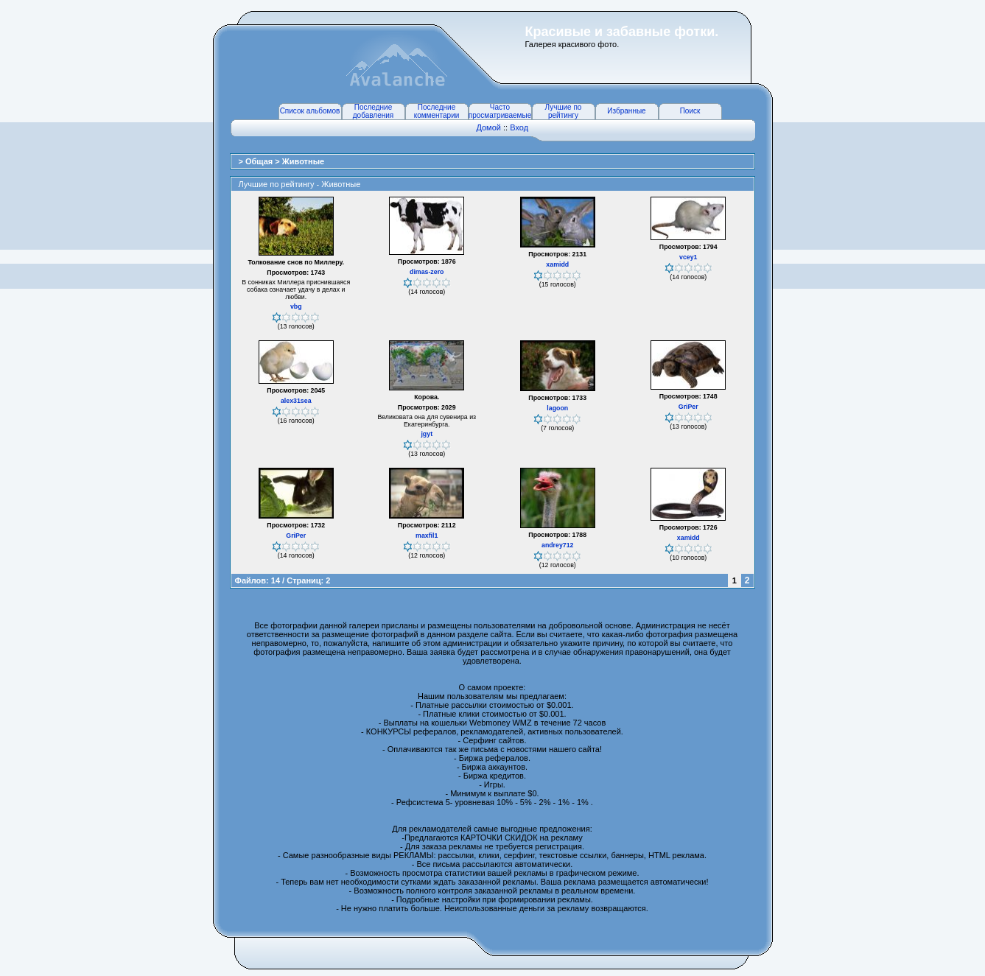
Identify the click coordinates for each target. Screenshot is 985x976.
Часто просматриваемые (500, 111)
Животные (303, 161)
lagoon (557, 408)
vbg (296, 306)
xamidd (557, 264)
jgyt (426, 434)
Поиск (690, 111)
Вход (519, 127)
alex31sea (296, 400)
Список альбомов (310, 111)
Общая (260, 161)
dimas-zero (427, 271)
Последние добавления (373, 111)
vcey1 (688, 257)
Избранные (626, 111)
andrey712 (557, 545)
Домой (488, 127)
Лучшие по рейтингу (563, 111)
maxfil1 (427, 535)
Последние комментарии (437, 111)
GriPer (688, 406)
